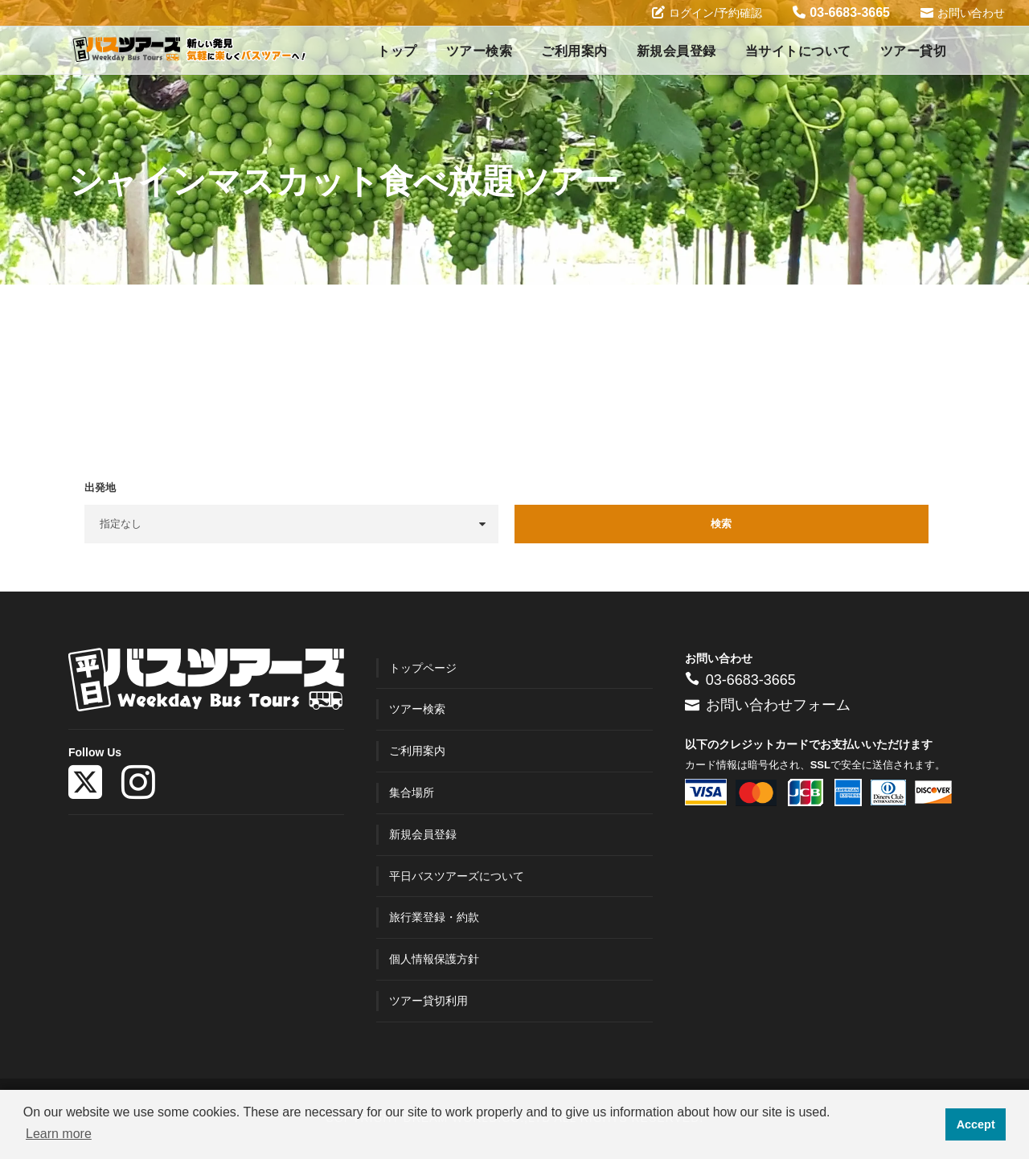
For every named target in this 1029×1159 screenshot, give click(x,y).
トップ (397, 51)
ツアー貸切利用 (428, 1000)
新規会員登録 (676, 51)
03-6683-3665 (841, 12)
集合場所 (411, 792)
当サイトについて (798, 51)
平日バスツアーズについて (456, 876)
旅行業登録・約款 (434, 917)
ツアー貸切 (913, 51)
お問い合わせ (962, 12)
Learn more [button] (59, 1134)
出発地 (100, 487)
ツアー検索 (479, 51)
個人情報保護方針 (434, 958)
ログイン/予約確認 (707, 12)
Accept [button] (976, 1124)
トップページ (423, 667)
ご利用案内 (574, 51)
